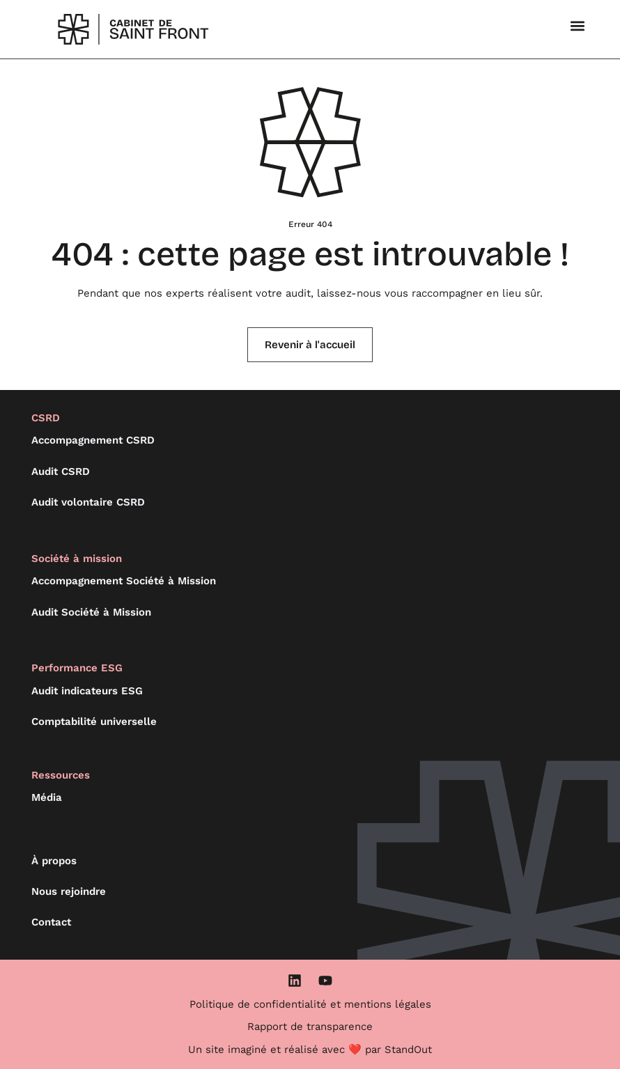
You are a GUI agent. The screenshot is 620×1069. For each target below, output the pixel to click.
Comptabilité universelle (94, 721)
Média (46, 797)
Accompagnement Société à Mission (123, 581)
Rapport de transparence (310, 1026)
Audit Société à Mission (91, 612)
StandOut (408, 1049)
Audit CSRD (60, 471)
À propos (54, 861)
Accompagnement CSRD (93, 440)
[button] (577, 25)
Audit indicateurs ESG (87, 691)
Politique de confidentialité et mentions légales (310, 1004)
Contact (51, 922)
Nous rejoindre (68, 891)
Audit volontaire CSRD (88, 502)
